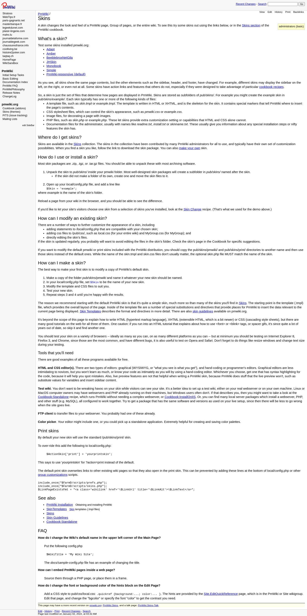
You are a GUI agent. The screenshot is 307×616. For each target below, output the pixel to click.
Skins (77, 144)
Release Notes (11, 92)
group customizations (53, 474)
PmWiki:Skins (110, 605)
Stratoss (7, 13)
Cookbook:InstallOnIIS (180, 397)
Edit (270, 11)
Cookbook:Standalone (53, 397)
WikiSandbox (10, 63)
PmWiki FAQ (10, 85)
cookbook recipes (271, 87)
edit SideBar (28, 125)
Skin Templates (90, 311)
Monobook (53, 66)
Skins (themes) (11, 111)
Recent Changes (246, 4)
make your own (189, 148)
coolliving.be (10, 49)
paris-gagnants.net (14, 20)
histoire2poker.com (14, 52)
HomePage (9, 59)
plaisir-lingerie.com (14, 31)
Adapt (50, 49)
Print (287, 11)
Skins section (251, 25)
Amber (51, 53)
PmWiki (7, 71)
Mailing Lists (10, 119)
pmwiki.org (10, 104)
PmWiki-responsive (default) (65, 74)
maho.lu (7, 34)
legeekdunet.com (13, 27)
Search (262, 4)
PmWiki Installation (59, 504)
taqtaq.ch (8, 56)
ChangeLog (9, 96)
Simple (51, 70)
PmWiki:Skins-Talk (148, 605)
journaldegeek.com (14, 41)
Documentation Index (15, 82)
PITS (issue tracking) (15, 115)
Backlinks (298, 11)
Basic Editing (10, 78)
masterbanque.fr (12, 24)
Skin (72, 509)
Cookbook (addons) (14, 108)
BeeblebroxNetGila (59, 57)
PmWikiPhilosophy (14, 89)
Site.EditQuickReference (221, 594)
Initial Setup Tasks (13, 75)
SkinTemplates (56, 509)
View (262, 11)
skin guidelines (203, 311)
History (278, 11)
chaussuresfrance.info (16, 45)
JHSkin (51, 62)
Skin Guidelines (57, 517)
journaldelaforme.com (15, 38)
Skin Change (192, 209)
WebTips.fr (9, 17)
